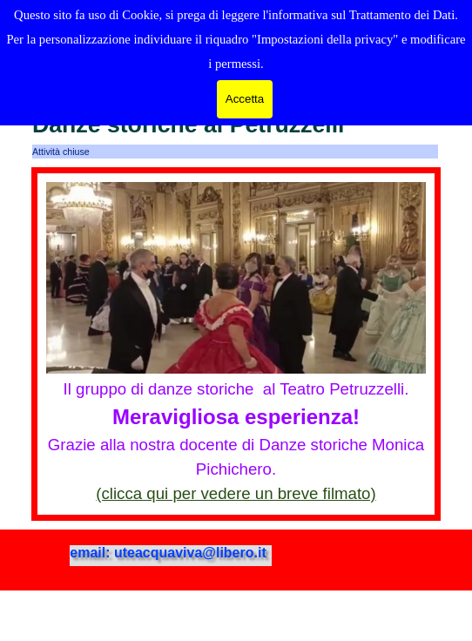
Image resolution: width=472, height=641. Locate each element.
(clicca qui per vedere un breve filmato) (235, 493)
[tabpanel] (236, 344)
